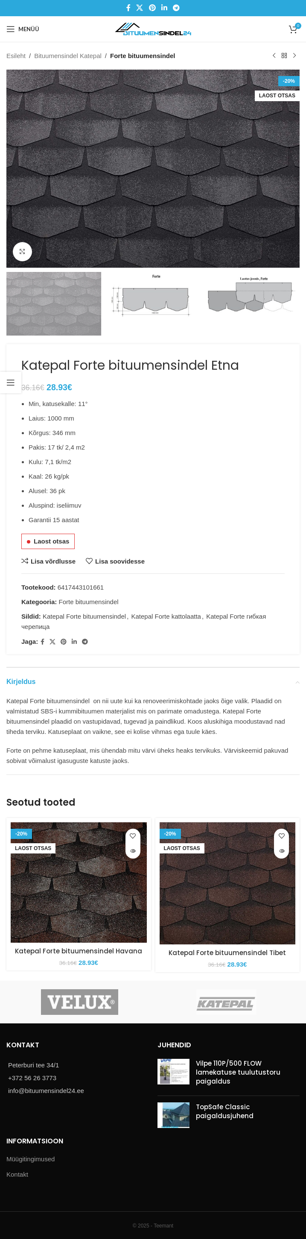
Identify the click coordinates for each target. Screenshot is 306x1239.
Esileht (16, 55)
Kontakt (17, 1174)
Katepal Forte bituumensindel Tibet (227, 952)
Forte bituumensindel (142, 55)
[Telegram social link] (176, 8)
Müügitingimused (30, 1159)
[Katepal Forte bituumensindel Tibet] (228, 883)
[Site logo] (153, 28)
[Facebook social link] (128, 8)
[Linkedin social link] (164, 8)
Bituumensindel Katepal (68, 55)
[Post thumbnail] (173, 1074)
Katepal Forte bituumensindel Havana (78, 951)
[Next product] (294, 56)
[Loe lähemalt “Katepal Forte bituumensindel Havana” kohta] (132, 851)
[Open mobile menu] (23, 29)
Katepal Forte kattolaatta (166, 616)
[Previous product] (274, 56)
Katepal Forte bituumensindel (84, 616)
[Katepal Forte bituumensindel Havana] (79, 882)
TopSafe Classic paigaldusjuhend (225, 1111)
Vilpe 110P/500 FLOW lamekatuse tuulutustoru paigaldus (238, 1072)
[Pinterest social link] (152, 8)
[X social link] (140, 8)
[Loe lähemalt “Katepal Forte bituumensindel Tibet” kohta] (281, 851)
